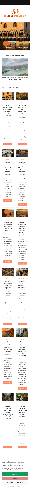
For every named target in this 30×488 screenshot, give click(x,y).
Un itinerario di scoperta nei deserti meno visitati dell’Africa (7, 47)
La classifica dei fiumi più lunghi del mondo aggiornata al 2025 (15, 78)
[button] (27, 458)
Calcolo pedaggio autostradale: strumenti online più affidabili (7, 167)
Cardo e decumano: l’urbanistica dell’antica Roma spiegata (8, 286)
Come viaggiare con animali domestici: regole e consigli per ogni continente (22, 348)
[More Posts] (15, 453)
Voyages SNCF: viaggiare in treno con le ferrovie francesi (22, 286)
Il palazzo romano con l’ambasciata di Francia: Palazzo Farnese (22, 47)
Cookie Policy (11, 486)
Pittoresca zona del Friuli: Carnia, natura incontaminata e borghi (8, 411)
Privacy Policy (18, 486)
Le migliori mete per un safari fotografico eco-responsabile (22, 110)
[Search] (28, 2)
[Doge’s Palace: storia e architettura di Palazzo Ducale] (15, 31)
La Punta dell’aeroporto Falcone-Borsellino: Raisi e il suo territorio (8, 346)
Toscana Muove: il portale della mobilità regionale (22, 410)
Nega (15, 478)
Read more (8, 144)
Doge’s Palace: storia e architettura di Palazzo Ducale (7, 109)
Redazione (8, 115)
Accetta (15, 474)
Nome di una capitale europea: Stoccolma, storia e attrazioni (22, 167)
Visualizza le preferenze (15, 483)
